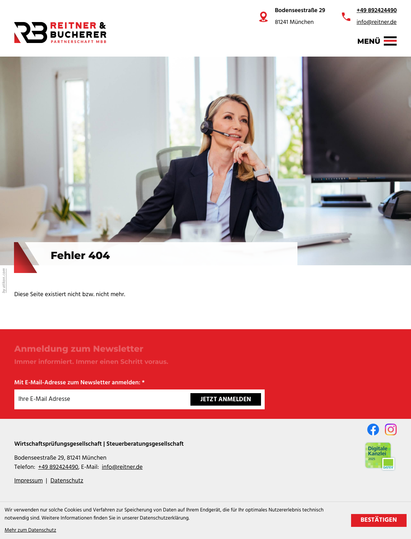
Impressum (28, 481)
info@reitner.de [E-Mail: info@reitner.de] (122, 467)
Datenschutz (66, 481)
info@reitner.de (377, 22)
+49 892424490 (377, 10)
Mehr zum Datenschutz (30, 530)
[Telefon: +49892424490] (58, 467)
